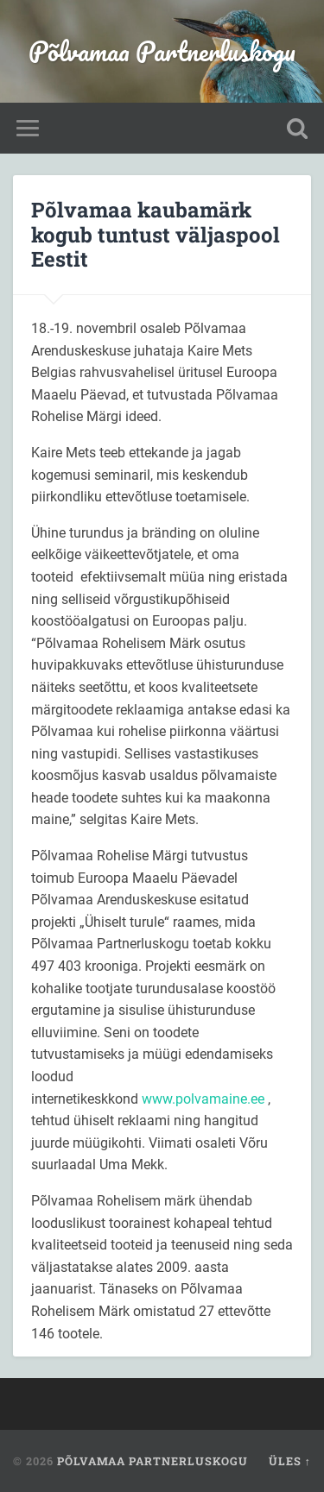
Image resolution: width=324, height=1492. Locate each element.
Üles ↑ (290, 1461)
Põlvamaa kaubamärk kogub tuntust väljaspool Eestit (155, 235)
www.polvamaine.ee (203, 1099)
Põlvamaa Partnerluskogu (162, 51)
